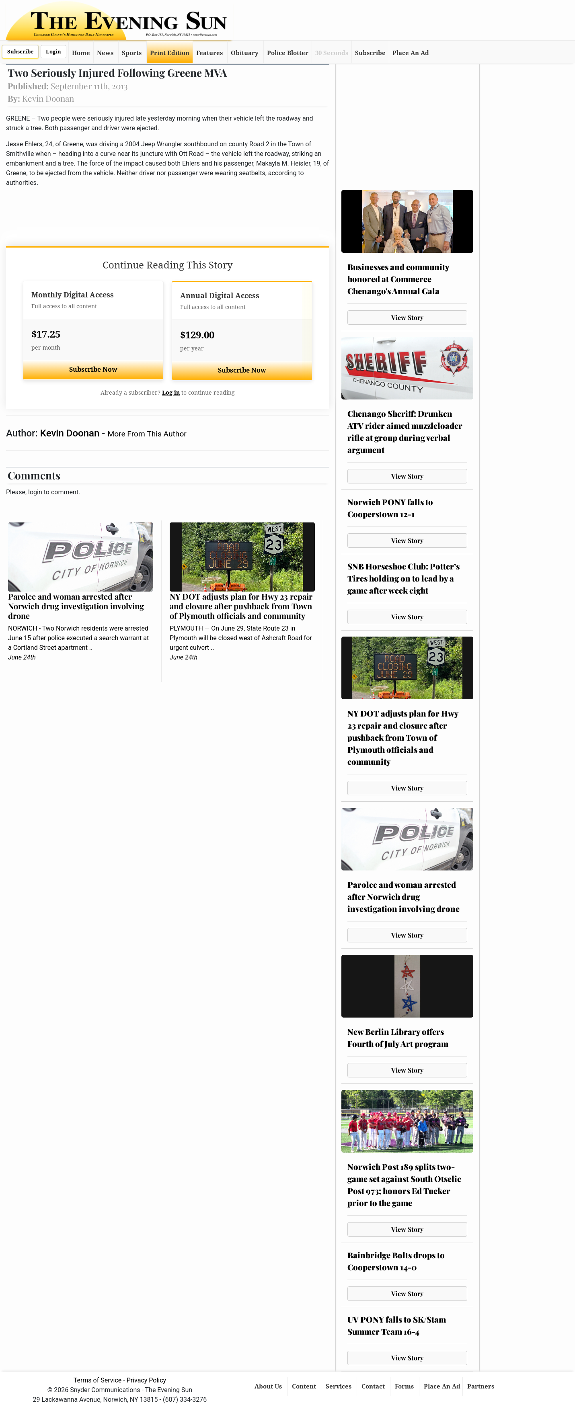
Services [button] (339, 1386)
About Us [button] (269, 1386)
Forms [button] (405, 1386)
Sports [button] (132, 53)
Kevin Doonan (71, 433)
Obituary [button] (245, 53)
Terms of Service (98, 1380)
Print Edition (169, 53)
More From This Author (146, 433)
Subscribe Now (93, 369)
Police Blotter (287, 53)
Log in (171, 392)
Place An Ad (410, 53)
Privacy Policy (146, 1380)
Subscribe (20, 52)
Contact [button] (373, 1386)
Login (53, 52)
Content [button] (305, 1386)
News (105, 53)
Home (81, 53)
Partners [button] (481, 1386)
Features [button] (209, 53)
